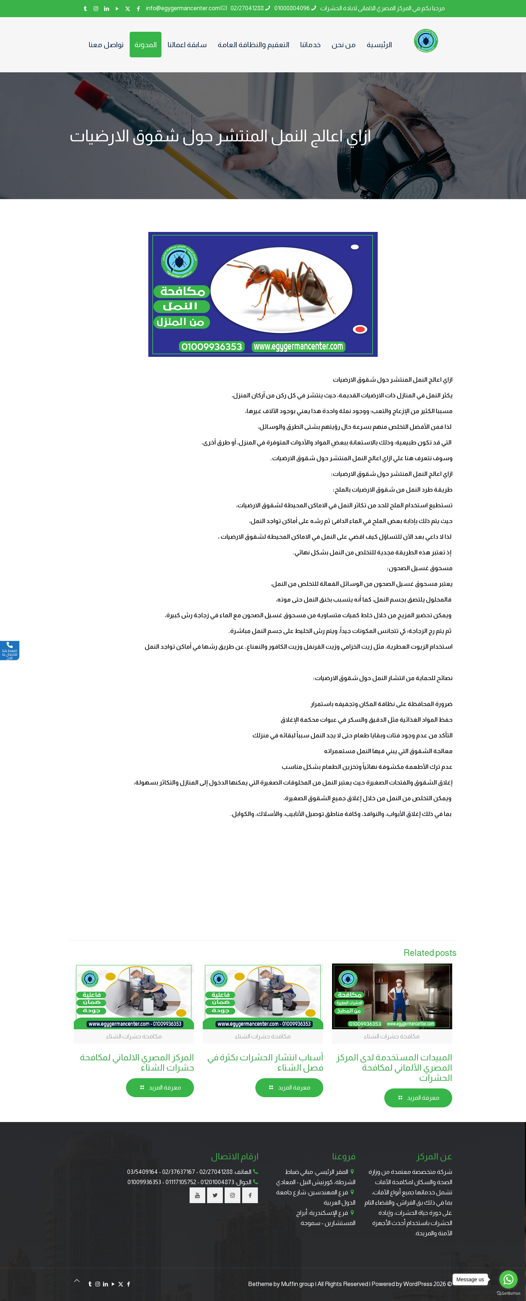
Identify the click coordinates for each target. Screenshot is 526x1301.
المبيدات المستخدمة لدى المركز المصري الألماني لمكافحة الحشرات (394, 1067)
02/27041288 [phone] (247, 8)
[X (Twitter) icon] (127, 8)
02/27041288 (216, 1171)
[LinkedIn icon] (106, 8)
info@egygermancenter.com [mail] (183, 8)
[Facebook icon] (138, 8)
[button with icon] (250, 1195)
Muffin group (297, 1284)
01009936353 (144, 1182)
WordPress (417, 1284)
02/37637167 (178, 1171)
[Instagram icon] (96, 8)
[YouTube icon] (117, 8)
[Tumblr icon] (85, 8)
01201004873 (217, 1182)
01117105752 (180, 1182)
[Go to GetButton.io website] (508, 1293)
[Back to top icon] (77, 1281)
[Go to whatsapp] (508, 1279)
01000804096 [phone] (292, 8)
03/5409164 (142, 1171)
